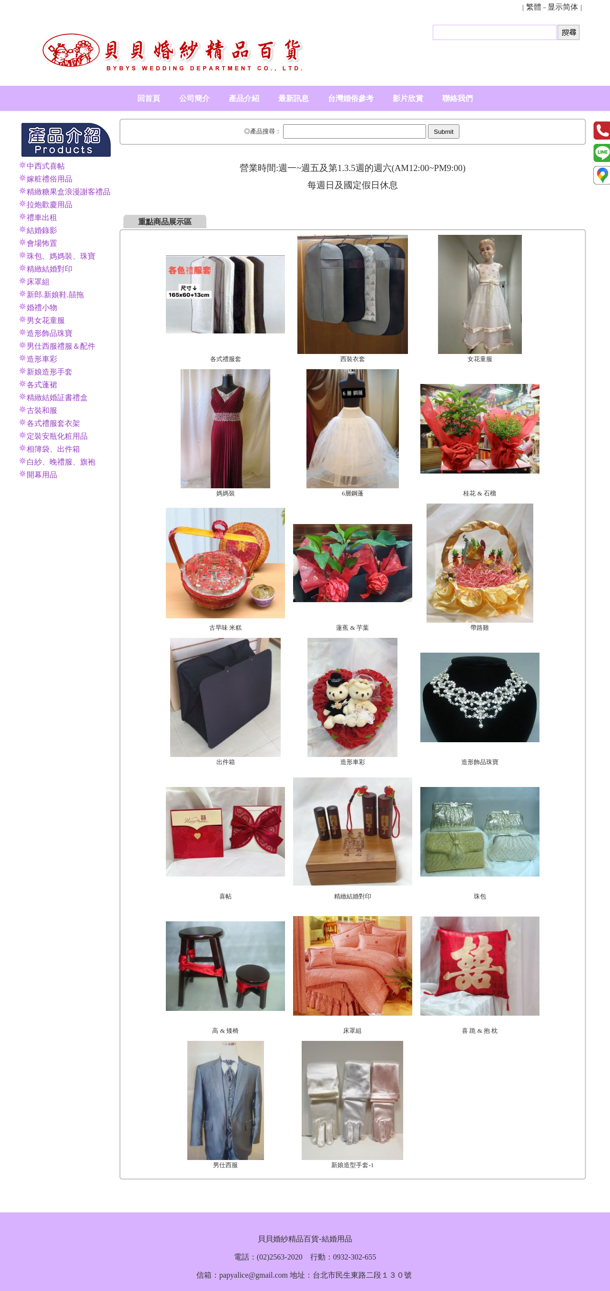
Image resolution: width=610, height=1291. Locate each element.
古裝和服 (42, 410)
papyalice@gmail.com (253, 1275)
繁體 (533, 7)
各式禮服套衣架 (53, 423)
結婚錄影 (42, 230)
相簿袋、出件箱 (53, 449)
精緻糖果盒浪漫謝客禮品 (69, 192)
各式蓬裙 (42, 385)
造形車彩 (42, 359)
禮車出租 (42, 217)
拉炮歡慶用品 (49, 205)
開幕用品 (42, 475)
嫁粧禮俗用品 (49, 179)
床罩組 (38, 282)
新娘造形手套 (49, 372)
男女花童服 (46, 320)
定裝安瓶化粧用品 (57, 436)
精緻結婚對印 (49, 269)
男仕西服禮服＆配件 (61, 346)
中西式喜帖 (46, 166)
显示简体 (563, 7)
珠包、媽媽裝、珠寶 (61, 256)
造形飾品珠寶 (49, 333)
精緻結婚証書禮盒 (57, 397)
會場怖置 (42, 243)
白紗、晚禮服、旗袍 (61, 462)
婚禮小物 (42, 307)
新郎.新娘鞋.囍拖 (55, 295)
